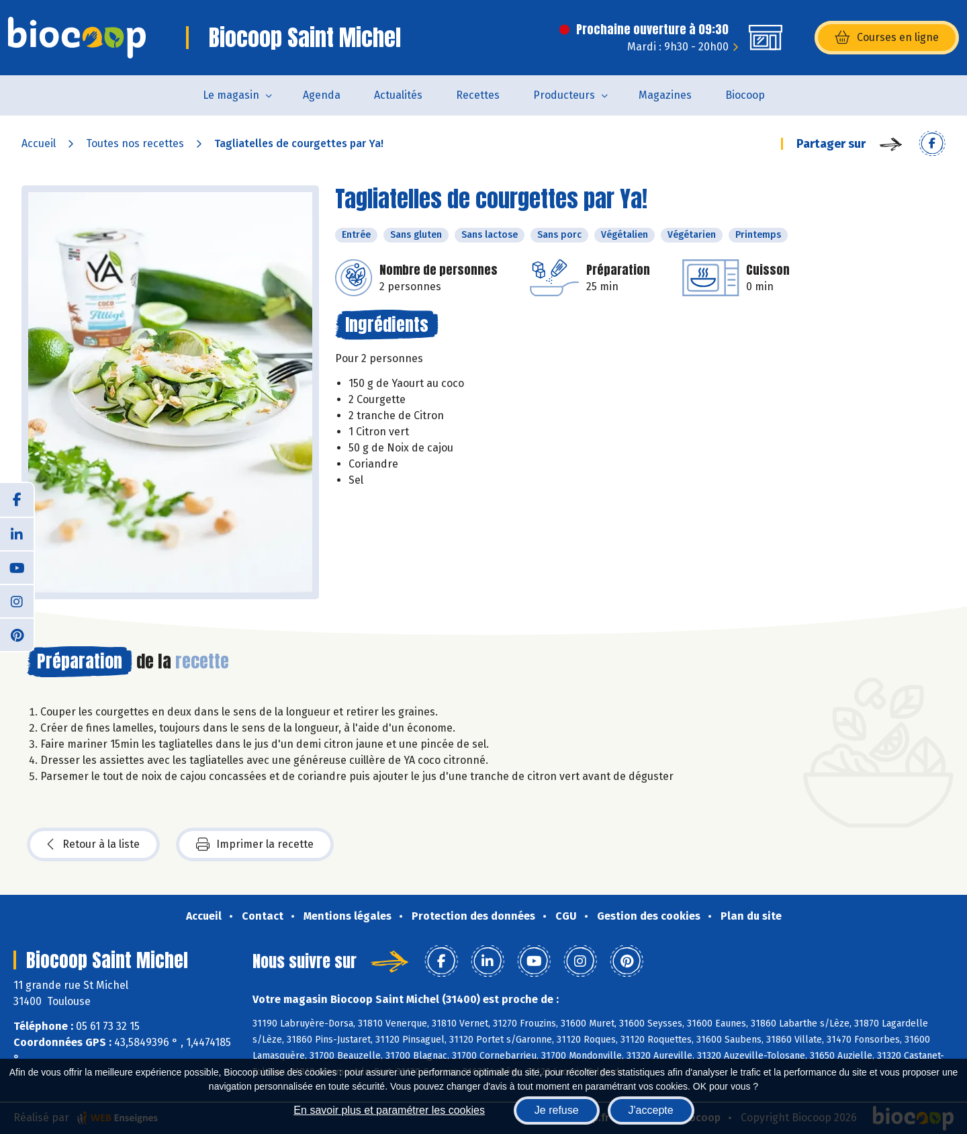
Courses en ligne (887, 37)
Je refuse (557, 1110)
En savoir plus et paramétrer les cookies (389, 1110)
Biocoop (745, 95)
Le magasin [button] (231, 95)
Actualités (398, 95)
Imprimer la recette (255, 844)
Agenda (321, 95)
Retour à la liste (93, 844)
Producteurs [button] (564, 95)
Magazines (665, 95)
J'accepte (651, 1110)
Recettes (478, 95)
